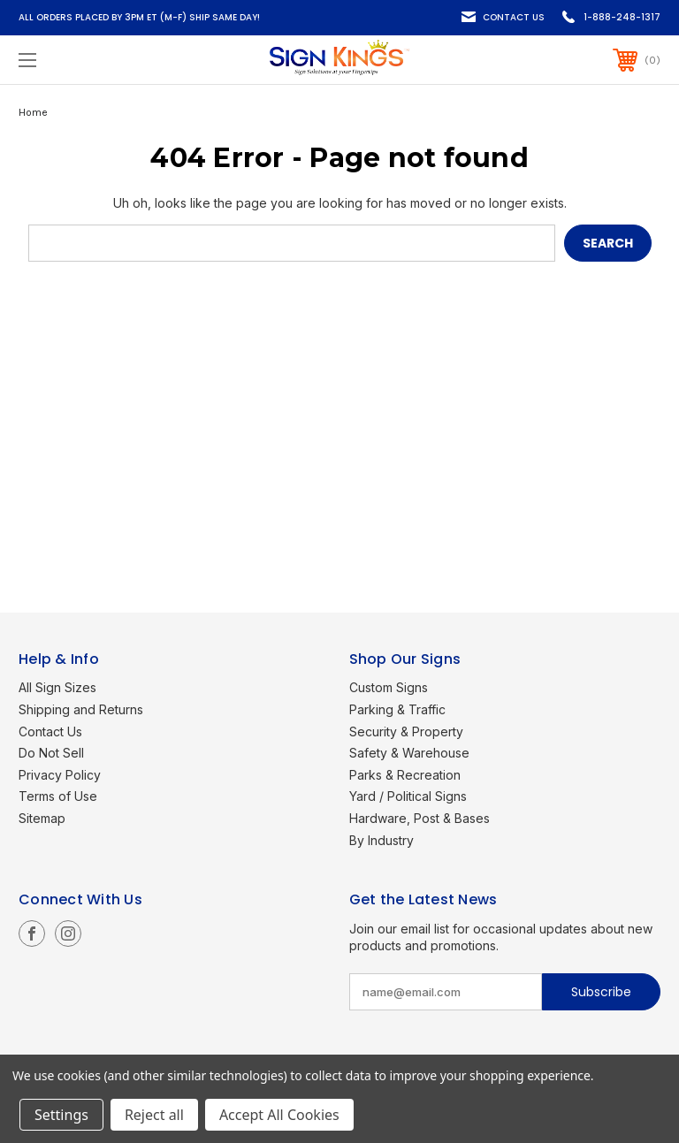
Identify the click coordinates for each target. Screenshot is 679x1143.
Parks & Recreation (405, 774)
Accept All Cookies (279, 1114)
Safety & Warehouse (409, 752)
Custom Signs (388, 687)
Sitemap (42, 818)
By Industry (381, 840)
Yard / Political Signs (408, 796)
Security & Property (406, 731)
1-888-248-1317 (622, 17)
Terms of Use (58, 796)
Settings (61, 1114)
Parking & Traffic (397, 709)
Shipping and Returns (81, 709)
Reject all (154, 1114)
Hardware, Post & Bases (419, 818)
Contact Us (514, 17)
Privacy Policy (60, 774)
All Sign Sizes (57, 687)
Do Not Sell (51, 752)
